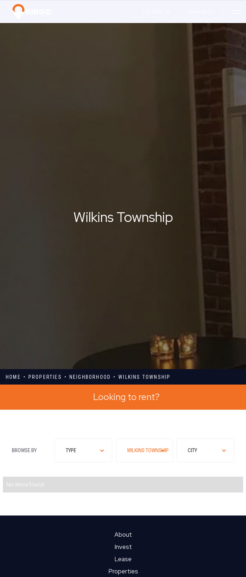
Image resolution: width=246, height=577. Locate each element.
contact (202, 12)
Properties (123, 571)
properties (45, 377)
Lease (123, 559)
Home (13, 377)
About (123, 535)
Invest (123, 547)
